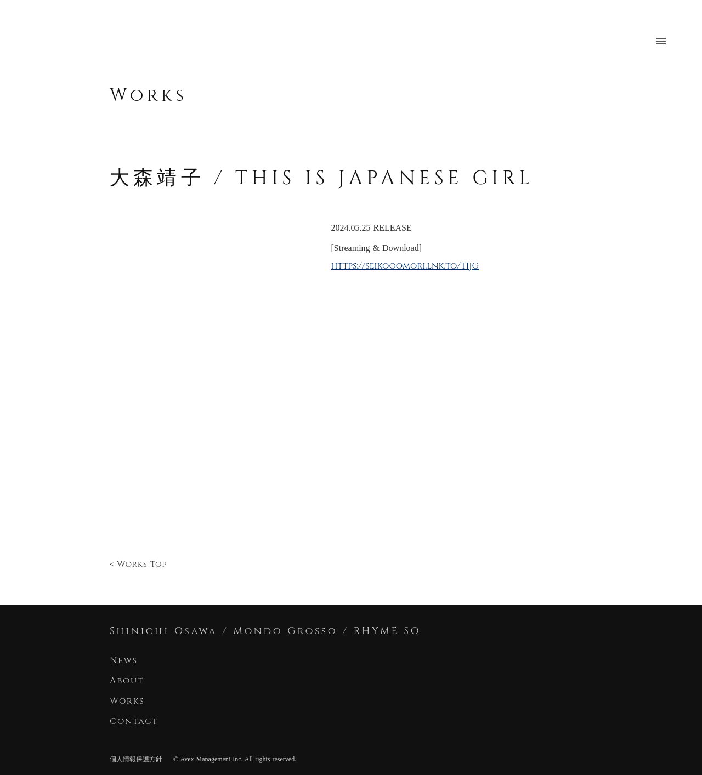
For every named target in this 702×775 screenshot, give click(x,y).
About (127, 681)
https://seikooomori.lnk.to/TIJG (405, 266)
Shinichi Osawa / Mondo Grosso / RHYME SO (265, 631)
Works (148, 95)
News (124, 660)
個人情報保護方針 (136, 759)
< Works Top (138, 564)
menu (660, 41)
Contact (136, 721)
